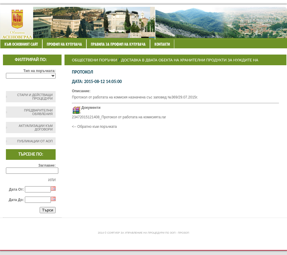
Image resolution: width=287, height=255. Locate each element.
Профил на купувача (64, 44)
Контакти (162, 44)
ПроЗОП (183, 232)
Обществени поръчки (94, 60)
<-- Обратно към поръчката (94, 127)
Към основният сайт (21, 44)
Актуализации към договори (36, 127)
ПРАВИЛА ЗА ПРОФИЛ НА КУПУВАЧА (118, 44)
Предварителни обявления (38, 112)
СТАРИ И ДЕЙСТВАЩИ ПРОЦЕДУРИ (35, 96)
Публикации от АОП (35, 141)
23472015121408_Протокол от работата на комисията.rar (119, 117)
